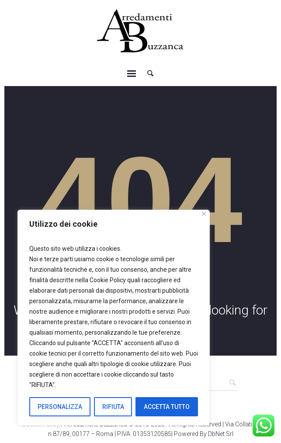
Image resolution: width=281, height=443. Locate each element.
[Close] (204, 214)
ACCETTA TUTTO (167, 406)
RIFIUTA (113, 406)
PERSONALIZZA (60, 406)
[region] (113, 318)
